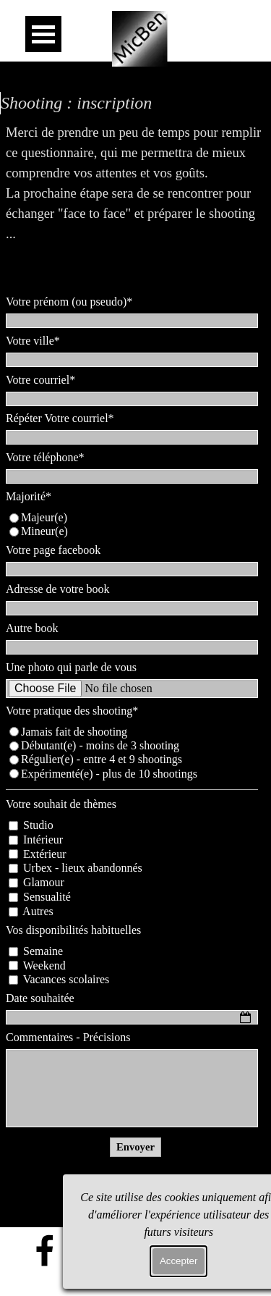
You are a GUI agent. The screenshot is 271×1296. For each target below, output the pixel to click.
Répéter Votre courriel (60, 418)
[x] (118, 1250)
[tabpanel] (135, 203)
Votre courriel (40, 380)
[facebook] (45, 1250)
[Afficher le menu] (43, 34)
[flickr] (82, 1250)
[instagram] (155, 1250)
